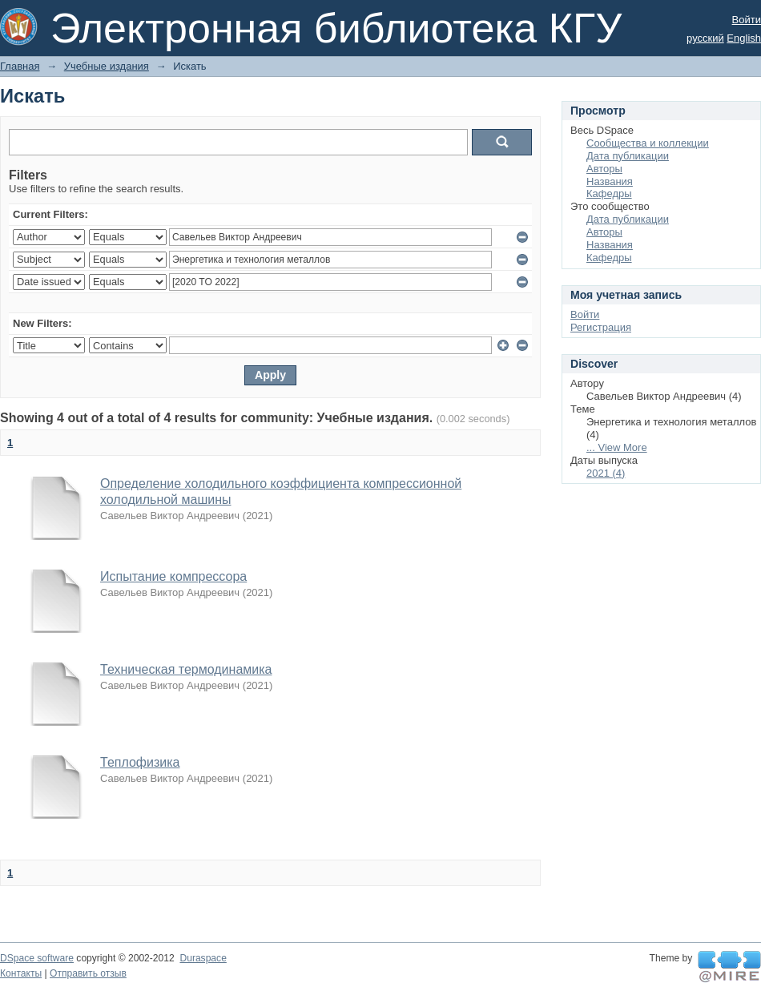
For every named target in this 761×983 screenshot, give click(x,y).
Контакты (21, 973)
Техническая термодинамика (186, 669)
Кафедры (609, 193)
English (744, 38)
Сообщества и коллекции (647, 143)
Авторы (604, 169)
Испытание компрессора (173, 576)
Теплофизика (139, 762)
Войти (746, 20)
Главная (19, 66)
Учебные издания (106, 66)
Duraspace (202, 958)
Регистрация (600, 327)
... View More (616, 447)
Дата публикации (627, 156)
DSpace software (37, 958)
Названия (609, 181)
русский (705, 38)
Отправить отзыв (88, 973)
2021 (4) (605, 473)
